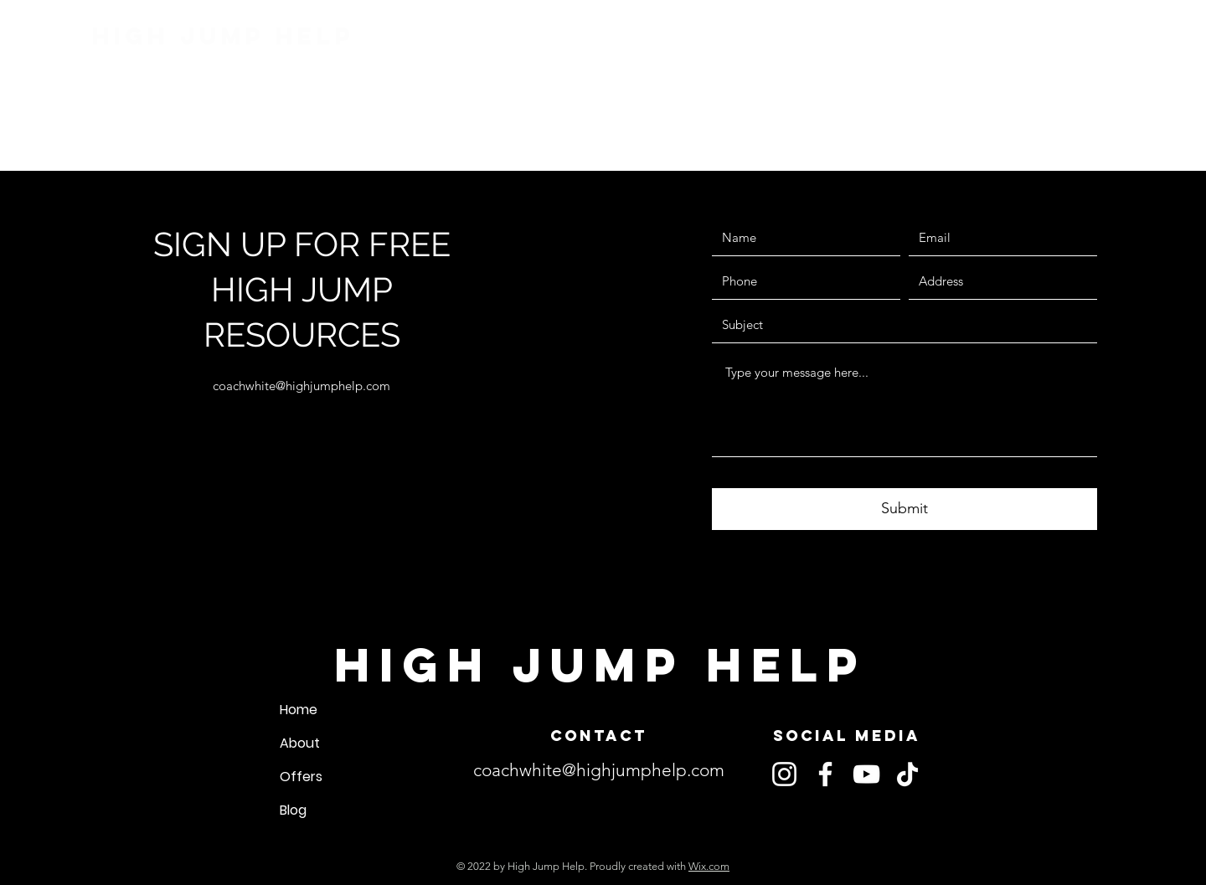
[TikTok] (907, 774)
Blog (293, 810)
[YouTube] (866, 774)
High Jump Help (223, 36)
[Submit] (904, 509)
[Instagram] (784, 774)
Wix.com (708, 866)
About (300, 743)
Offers (301, 776)
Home (298, 709)
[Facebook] (825, 774)
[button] (879, 52)
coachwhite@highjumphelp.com (301, 386)
